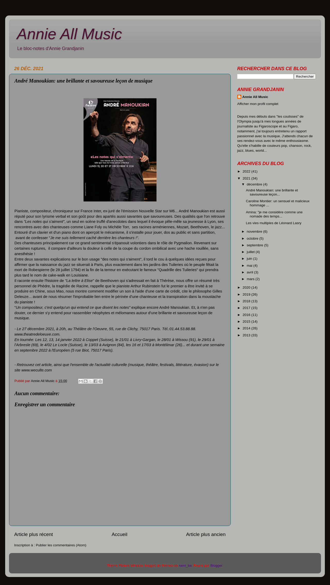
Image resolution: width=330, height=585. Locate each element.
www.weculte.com (36, 370)
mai (250, 265)
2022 (247, 171)
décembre (255, 184)
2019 (247, 294)
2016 (247, 315)
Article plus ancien (206, 534)
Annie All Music (69, 34)
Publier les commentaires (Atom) (61, 545)
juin (250, 259)
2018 (247, 301)
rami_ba (185, 565)
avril (250, 272)
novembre (255, 231)
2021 (247, 178)
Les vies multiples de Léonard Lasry (273, 223)
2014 (247, 328)
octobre (253, 238)
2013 (247, 335)
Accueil (119, 534)
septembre (255, 245)
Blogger (216, 565)
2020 (247, 287)
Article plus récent (33, 534)
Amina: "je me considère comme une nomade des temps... (274, 214)
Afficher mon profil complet (257, 104)
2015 (247, 321)
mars (251, 279)
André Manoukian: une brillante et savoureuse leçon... (272, 192)
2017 (247, 308)
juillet (251, 252)
